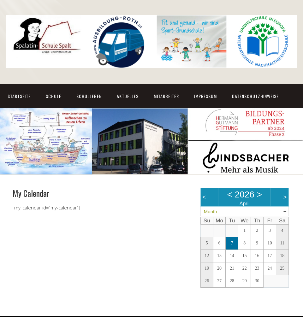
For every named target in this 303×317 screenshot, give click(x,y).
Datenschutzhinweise (255, 96)
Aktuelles (128, 96)
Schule (53, 96)
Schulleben (89, 96)
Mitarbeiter (166, 96)
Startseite (19, 96)
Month (210, 211)
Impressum (205, 96)
